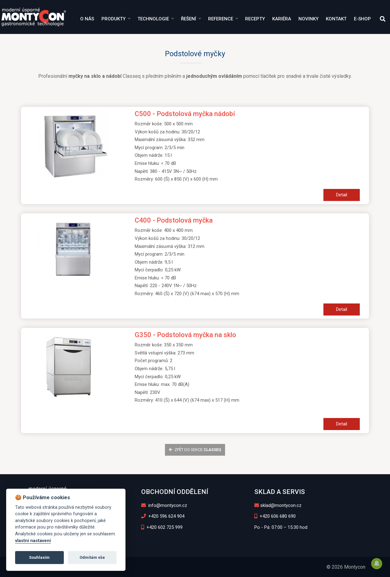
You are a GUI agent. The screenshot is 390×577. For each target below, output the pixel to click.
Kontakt (336, 19)
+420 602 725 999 (162, 527)
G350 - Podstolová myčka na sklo (185, 335)
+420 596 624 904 (163, 516)
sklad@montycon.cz (278, 505)
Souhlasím (39, 557)
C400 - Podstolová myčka (174, 220)
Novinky (308, 19)
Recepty (255, 19)
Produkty (113, 19)
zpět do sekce (195, 449)
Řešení (188, 19)
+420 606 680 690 (275, 516)
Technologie (153, 19)
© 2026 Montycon (345, 567)
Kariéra (281, 19)
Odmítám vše (92, 557)
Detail (341, 195)
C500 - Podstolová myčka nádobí (185, 114)
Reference (220, 19)
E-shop (362, 19)
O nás (87, 19)
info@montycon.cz (164, 505)
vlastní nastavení (33, 540)
